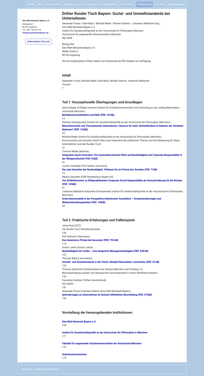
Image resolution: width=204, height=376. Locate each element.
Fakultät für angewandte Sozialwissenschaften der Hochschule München (101, 343)
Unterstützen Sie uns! (38, 41)
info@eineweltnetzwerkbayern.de (35, 33)
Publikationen (144, 4)
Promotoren (126, 4)
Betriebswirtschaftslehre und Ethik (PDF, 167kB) (88, 114)
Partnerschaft (109, 4)
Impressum (27, 369)
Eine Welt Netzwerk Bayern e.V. (79, 321)
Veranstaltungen (176, 4)
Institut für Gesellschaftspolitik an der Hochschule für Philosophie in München (104, 332)
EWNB (30, 4)
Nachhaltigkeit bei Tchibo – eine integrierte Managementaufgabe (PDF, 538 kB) (105, 251)
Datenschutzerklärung (47, 369)
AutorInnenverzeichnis (74, 354)
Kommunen (91, 4)
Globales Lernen (72, 4)
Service (160, 4)
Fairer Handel (53, 4)
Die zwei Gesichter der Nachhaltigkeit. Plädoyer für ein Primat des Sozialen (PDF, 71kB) (109, 169)
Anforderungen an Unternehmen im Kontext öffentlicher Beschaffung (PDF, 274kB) (107, 294)
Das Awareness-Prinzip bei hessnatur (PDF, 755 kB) (90, 240)
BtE (40, 4)
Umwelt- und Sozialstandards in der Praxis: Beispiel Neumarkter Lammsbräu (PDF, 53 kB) (110, 262)
